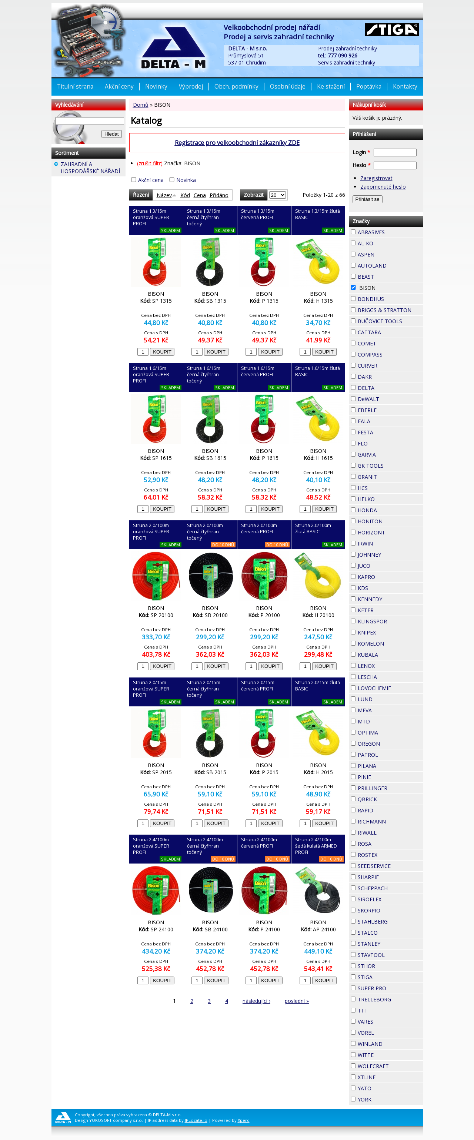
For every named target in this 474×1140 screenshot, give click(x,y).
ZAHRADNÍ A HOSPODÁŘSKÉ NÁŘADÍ (93, 168)
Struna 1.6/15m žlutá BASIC (317, 371)
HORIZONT (390, 532)
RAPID (386, 809)
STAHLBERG (390, 921)
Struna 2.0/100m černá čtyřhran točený (205, 531)
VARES (386, 1020)
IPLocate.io (196, 1120)
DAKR (385, 375)
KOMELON (390, 643)
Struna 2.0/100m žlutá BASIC (313, 528)
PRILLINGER (390, 788)
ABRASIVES (390, 232)
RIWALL (390, 831)
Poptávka (368, 86)
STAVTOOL (390, 955)
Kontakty (405, 86)
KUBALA (390, 654)
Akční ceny (119, 86)
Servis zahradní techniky (346, 62)
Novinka (186, 180)
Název (167, 195)
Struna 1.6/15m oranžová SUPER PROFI (151, 374)
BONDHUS (390, 299)
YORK (385, 1098)
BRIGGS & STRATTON (390, 310)
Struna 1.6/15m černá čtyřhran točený (203, 374)
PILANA (389, 764)
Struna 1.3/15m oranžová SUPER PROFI (151, 217)
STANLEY (390, 943)
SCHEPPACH (390, 888)
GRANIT (390, 475)
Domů (140, 104)
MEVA (385, 709)
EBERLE (390, 409)
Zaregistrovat (376, 178)
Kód (185, 195)
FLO (381, 442)
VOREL (387, 1031)
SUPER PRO (390, 988)
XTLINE (389, 1076)
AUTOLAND (390, 265)
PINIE (384, 776)
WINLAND (390, 1043)
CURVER (390, 365)
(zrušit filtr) (150, 163)
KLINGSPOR (390, 621)
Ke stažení (331, 86)
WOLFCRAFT (390, 1066)
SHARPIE (390, 877)
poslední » (297, 1000)
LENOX (388, 664)
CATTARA (390, 332)
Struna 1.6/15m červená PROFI (257, 371)
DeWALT (390, 399)
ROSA (385, 842)
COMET (389, 342)
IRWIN (386, 542)
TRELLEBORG (390, 999)
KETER (387, 609)
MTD (383, 720)
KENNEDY (390, 599)
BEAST (387, 275)
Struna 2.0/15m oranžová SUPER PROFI (151, 688)
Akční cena (151, 180)
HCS (381, 487)
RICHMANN (390, 821)
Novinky (156, 86)
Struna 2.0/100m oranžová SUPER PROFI (151, 531)
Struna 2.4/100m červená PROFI (259, 842)
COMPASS (390, 354)
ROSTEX (390, 854)
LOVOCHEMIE (390, 688)
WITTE (387, 1054)
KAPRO (388, 575)
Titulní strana (75, 86)
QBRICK (390, 798)
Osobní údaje (288, 86)
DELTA (388, 386)
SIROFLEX (390, 899)
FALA (384, 420)
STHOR (388, 965)
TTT (381, 1009)
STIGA (386, 976)
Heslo (362, 165)
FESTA (386, 431)
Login (361, 152)
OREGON (390, 743)
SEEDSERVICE (390, 866)
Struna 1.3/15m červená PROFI (257, 214)
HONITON (390, 521)
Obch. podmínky (236, 86)
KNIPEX (389, 631)
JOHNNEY (390, 554)
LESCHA (390, 676)
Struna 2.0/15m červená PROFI (257, 685)
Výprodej (191, 86)
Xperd (244, 1120)
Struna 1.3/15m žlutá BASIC (317, 214)
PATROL (390, 754)
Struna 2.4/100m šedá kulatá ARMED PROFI (316, 845)
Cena (200, 195)
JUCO (384, 564)
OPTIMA (390, 732)
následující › (256, 1000)
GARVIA (389, 453)
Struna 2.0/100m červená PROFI (259, 528)
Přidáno (219, 195)
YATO (385, 1087)
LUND (386, 698)
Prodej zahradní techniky (347, 48)
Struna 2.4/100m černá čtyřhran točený (205, 845)
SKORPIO (390, 910)
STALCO (390, 932)
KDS (381, 587)
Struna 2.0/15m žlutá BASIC (317, 685)
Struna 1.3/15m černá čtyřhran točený (203, 217)
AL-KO (386, 242)
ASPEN (388, 253)
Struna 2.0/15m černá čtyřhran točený (203, 688)
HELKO (388, 498)
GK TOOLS (390, 465)
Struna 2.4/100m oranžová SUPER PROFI (151, 845)
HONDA (390, 509)
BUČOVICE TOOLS (390, 321)
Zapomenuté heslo (383, 186)
